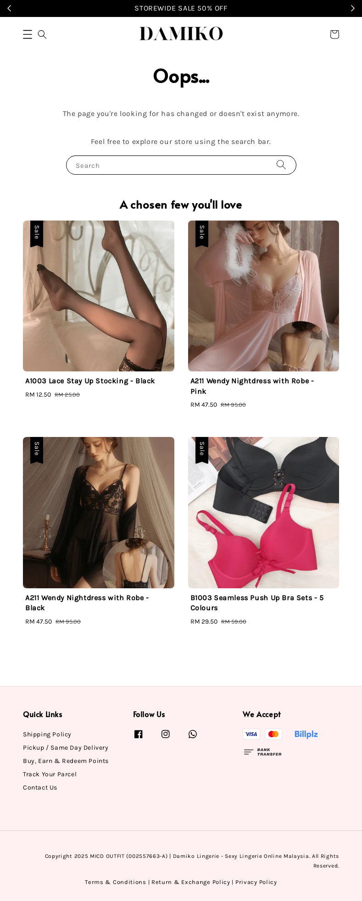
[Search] (281, 165)
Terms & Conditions (115, 882)
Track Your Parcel (50, 774)
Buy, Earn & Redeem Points (66, 761)
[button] (27, 34)
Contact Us (40, 787)
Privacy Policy (256, 882)
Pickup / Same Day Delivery (66, 748)
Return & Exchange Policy (190, 882)
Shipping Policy (47, 734)
